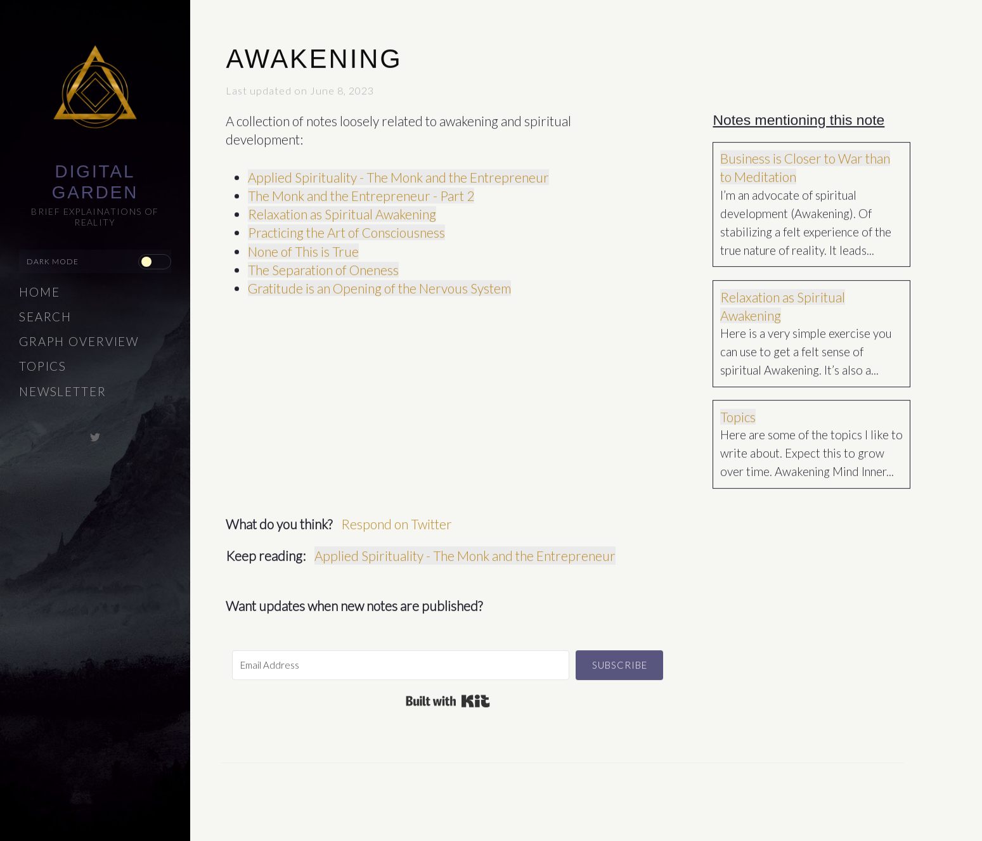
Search (45, 317)
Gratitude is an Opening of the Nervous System (379, 284)
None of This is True (303, 247)
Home (39, 292)
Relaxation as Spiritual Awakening (342, 210)
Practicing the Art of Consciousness (346, 229)
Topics (43, 366)
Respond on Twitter (396, 520)
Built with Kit (448, 697)
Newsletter (63, 392)
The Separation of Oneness (323, 266)
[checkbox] (154, 261)
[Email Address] (400, 661)
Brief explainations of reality (95, 217)
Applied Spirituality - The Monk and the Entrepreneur (398, 173)
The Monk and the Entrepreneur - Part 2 (361, 192)
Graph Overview (79, 342)
